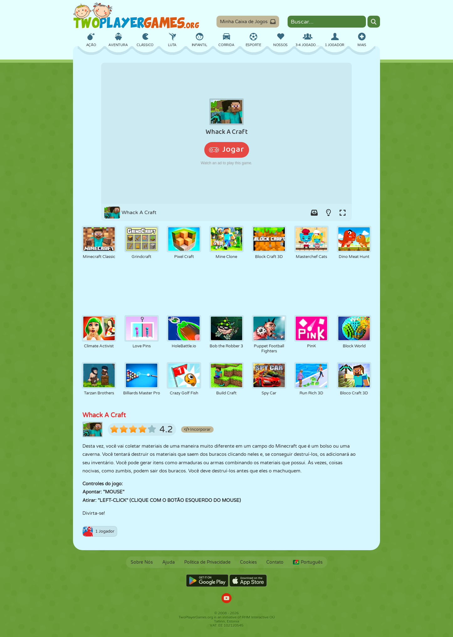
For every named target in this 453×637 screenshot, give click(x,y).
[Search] (373, 22)
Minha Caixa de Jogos (248, 21)
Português (308, 562)
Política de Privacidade (207, 562)
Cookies (248, 562)
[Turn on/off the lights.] (328, 212)
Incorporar (197, 429)
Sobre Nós (142, 562)
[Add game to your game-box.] (314, 212)
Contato (275, 562)
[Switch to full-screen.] (342, 212)
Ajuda (168, 562)
